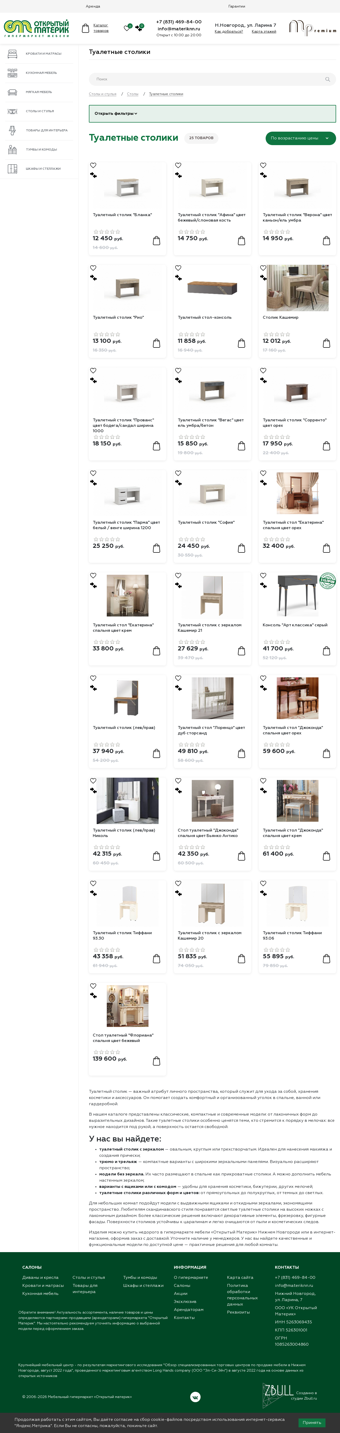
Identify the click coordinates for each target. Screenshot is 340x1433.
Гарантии (237, 6)
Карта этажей (264, 31)
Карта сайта (240, 1282)
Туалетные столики (119, 52)
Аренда (93, 6)
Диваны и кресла (40, 1282)
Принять (312, 1423)
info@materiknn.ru (179, 29)
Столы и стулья (31, 111)
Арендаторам (188, 1314)
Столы (132, 94)
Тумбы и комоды (32, 149)
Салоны (182, 1290)
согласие (123, 1420)
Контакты (184, 1322)
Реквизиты (238, 1317)
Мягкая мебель (30, 92)
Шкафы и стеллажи (34, 169)
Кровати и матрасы (34, 54)
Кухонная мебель (32, 73)
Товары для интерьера (38, 130)
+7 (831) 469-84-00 (179, 22)
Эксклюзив (185, 1306)
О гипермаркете (191, 1282)
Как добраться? (229, 31)
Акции (180, 1298)
